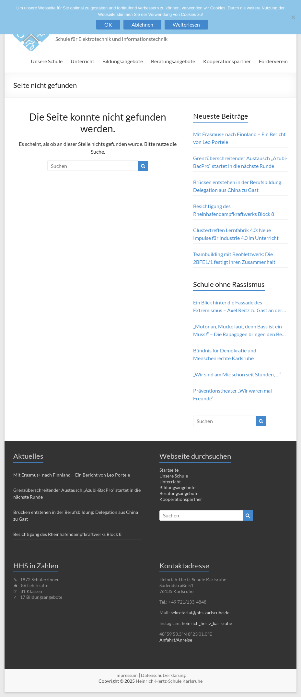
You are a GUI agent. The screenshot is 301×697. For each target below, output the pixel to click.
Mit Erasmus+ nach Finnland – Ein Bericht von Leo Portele (239, 138)
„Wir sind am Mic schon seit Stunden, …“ (237, 374)
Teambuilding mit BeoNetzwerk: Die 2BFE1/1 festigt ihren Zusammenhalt (234, 258)
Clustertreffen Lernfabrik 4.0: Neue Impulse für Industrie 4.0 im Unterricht (236, 234)
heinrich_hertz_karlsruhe (207, 623)
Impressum (126, 675)
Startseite (169, 470)
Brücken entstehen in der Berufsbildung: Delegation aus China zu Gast (238, 186)
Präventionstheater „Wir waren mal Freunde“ (232, 394)
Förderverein (273, 61)
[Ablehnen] (293, 17)
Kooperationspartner (227, 61)
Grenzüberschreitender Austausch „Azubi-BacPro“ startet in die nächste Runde (240, 162)
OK (108, 24)
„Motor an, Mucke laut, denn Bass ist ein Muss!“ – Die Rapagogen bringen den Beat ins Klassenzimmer (239, 330)
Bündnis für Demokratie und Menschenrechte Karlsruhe (224, 354)
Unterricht (82, 61)
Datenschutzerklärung (163, 675)
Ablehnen (142, 24)
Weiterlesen (186, 24)
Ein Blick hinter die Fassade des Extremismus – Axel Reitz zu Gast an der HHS (237, 306)
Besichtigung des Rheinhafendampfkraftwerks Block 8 (233, 210)
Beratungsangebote (173, 61)
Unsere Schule (47, 61)
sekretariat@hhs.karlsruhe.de (200, 612)
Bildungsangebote (122, 61)
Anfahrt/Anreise (175, 640)
